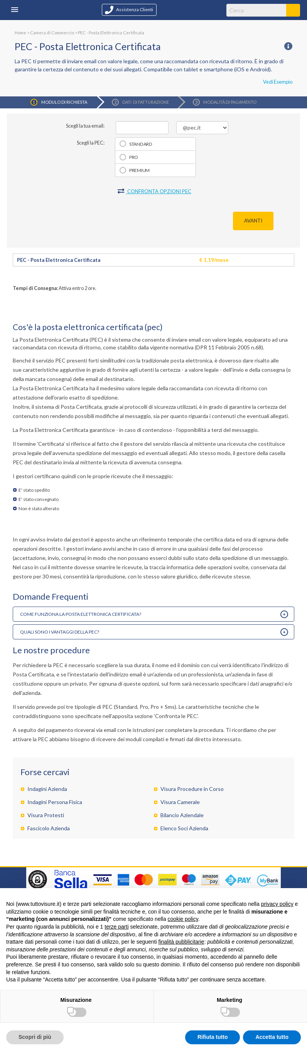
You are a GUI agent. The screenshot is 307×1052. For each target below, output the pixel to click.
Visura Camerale (180, 802)
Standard (140, 144)
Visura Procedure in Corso (192, 789)
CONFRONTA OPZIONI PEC (154, 191)
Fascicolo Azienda (48, 828)
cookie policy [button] (183, 919)
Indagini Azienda (47, 789)
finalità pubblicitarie (181, 942)
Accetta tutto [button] (271, 1037)
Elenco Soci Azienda (184, 828)
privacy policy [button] (277, 904)
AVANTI (253, 220)
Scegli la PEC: (91, 143)
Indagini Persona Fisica (54, 802)
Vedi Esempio (277, 82)
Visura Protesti (45, 815)
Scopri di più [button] (35, 1037)
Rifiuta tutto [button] (212, 1037)
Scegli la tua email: (85, 126)
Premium (139, 170)
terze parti (116, 927)
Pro (133, 157)
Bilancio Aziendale (182, 815)
